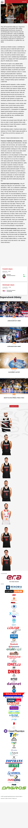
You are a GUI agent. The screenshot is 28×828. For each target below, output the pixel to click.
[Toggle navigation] (24, 1)
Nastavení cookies (4, 798)
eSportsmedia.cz (19, 796)
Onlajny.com (14, 798)
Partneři (9, 798)
